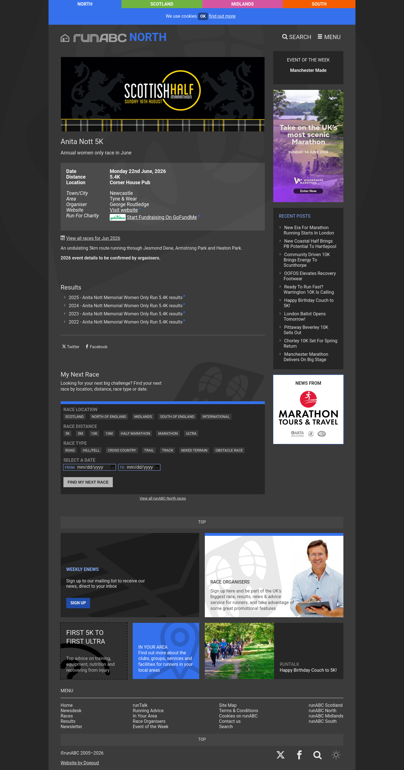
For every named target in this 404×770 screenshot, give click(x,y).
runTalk (140, 705)
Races (67, 716)
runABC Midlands (326, 716)
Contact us (230, 721)
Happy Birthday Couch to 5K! (309, 303)
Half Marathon (135, 433)
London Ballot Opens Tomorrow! (305, 316)
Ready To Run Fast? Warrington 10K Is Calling (309, 289)
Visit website (124, 210)
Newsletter (71, 726)
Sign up (78, 603)
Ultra (191, 433)
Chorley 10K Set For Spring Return (311, 343)
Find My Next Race (88, 482)
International (216, 416)
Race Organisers (149, 721)
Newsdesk (71, 710)
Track (167, 450)
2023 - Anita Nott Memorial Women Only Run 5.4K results (125, 313)
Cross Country (122, 450)
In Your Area (145, 716)
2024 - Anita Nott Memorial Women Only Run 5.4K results (125, 305)
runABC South (323, 721)
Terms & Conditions (238, 710)
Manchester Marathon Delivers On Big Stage (306, 357)
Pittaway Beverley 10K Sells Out (306, 330)
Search (226, 726)
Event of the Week (150, 726)
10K (94, 433)
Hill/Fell (91, 450)
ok (203, 16)
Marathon (168, 433)
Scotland (161, 4)
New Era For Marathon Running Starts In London (309, 230)
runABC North (322, 710)
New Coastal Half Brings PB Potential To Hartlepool (310, 243)
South (319, 4)
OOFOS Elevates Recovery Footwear (310, 276)
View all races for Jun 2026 (93, 238)
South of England (177, 416)
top (202, 522)
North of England (109, 416)
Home (67, 705)
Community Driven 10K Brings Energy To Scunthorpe (307, 260)
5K (67, 433)
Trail (149, 450)
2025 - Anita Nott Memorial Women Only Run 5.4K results (125, 297)
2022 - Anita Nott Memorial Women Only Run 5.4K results (125, 322)
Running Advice (148, 710)
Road (70, 450)
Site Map (228, 705)
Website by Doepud (80, 763)
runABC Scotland (326, 705)
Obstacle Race (229, 450)
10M (109, 433)
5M (80, 433)
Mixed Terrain (194, 450)
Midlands (242, 4)
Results (68, 721)
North (84, 4)
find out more (222, 16)
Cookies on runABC (238, 716)
